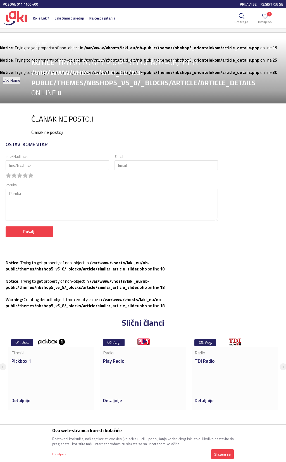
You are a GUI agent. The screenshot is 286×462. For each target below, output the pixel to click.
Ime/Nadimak (16, 156)
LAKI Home (11, 80)
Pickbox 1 (21, 361)
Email (119, 156)
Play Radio (114, 361)
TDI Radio (205, 361)
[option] (51, 373)
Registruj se (272, 4)
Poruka (11, 185)
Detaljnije (21, 400)
